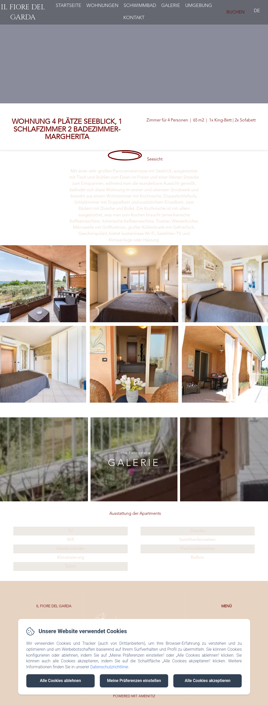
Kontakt (133, 18)
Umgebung (198, 5)
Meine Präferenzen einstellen (134, 680)
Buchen (235, 12)
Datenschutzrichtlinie (109, 666)
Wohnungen (102, 5)
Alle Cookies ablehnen (60, 680)
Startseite (68, 5)
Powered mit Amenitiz (134, 696)
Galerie (170, 5)
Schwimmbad (140, 5)
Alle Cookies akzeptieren (207, 680)
